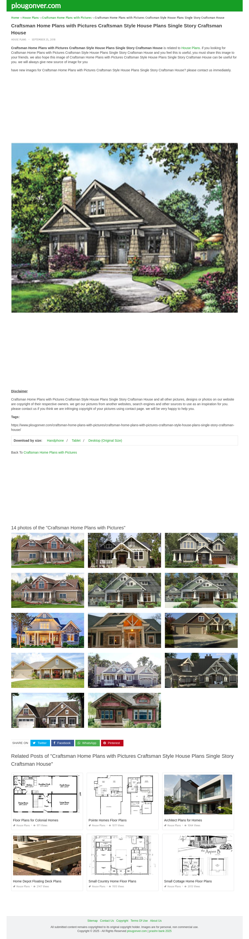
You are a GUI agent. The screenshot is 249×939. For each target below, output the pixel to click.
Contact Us (107, 920)
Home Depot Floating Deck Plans (37, 881)
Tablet (76, 440)
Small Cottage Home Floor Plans (188, 881)
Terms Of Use (139, 920)
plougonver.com (36, 5)
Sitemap (92, 920)
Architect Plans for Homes (183, 820)
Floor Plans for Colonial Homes (35, 820)
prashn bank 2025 (160, 931)
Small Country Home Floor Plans (112, 881)
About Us (156, 920)
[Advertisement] (124, 108)
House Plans (18, 39)
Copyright (122, 920)
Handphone (55, 440)
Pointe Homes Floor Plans (108, 820)
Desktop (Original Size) (105, 440)
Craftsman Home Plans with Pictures (50, 452)
